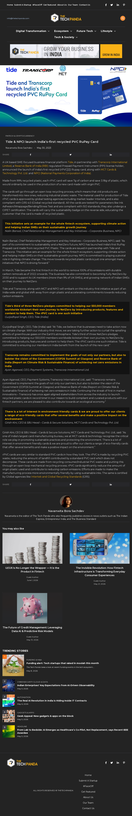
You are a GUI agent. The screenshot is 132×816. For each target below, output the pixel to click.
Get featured (49, 5)
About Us (62, 5)
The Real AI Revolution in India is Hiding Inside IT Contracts (52, 700)
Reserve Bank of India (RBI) (31, 165)
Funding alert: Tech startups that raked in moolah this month (62, 663)
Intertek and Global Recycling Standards (56, 476)
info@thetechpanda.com (18, 18)
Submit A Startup (22, 5)
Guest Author (32, 577)
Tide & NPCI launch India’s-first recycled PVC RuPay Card (52, 142)
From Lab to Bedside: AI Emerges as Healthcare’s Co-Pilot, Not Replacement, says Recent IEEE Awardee (72, 731)
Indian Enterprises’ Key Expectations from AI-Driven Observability (55, 685)
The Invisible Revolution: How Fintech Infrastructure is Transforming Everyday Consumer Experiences (99, 571)
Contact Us (84, 5)
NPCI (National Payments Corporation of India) (62, 173)
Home (10, 5)
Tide (70, 162)
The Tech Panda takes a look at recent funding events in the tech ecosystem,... (60, 667)
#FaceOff (37, 5)
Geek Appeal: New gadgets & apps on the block (45, 716)
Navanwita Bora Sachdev (19, 147)
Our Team (73, 5)
